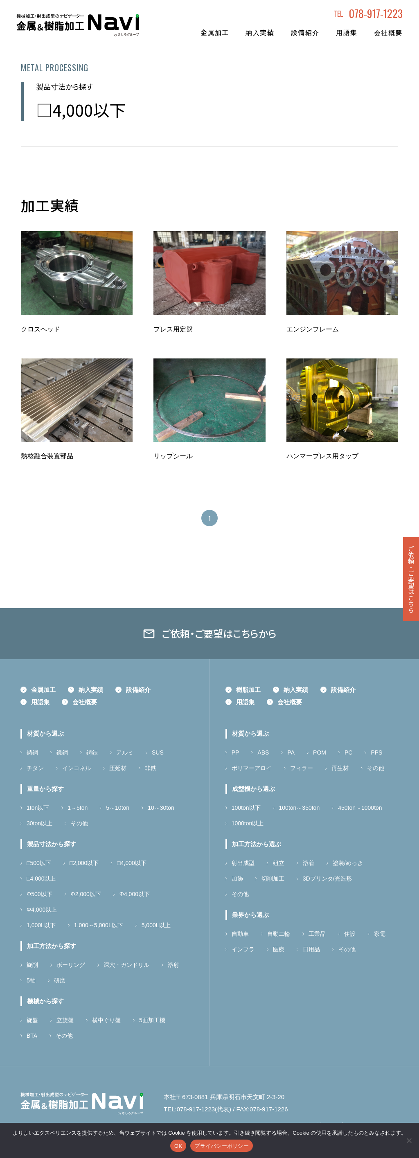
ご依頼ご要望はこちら (411, 579)
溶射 (173, 965)
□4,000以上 (41, 878)
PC (348, 752)
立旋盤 (65, 1020)
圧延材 (117, 768)
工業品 (317, 933)
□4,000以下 (131, 863)
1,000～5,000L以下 (98, 925)
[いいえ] (409, 1140)
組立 (278, 863)
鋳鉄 (92, 752)
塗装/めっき (348, 863)
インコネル (76, 768)
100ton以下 (246, 807)
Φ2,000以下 (86, 894)
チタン (35, 768)
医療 (278, 949)
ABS (263, 752)
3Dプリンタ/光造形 (327, 878)
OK (178, 1146)
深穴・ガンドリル (126, 965)
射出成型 (243, 863)
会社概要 (388, 32)
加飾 (237, 878)
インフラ (243, 949)
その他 (79, 823)
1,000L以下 (41, 925)
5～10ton (117, 807)
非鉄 (150, 768)
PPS (376, 752)
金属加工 (214, 32)
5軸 (31, 980)
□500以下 (39, 863)
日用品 (311, 949)
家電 (379, 933)
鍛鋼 (62, 752)
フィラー (301, 768)
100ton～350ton (299, 807)
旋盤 (32, 1020)
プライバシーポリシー (221, 1146)
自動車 (240, 933)
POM (319, 752)
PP (235, 752)
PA (291, 752)
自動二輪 (278, 933)
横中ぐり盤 (106, 1020)
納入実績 (260, 32)
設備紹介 (305, 32)
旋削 (32, 965)
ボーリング (70, 965)
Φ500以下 (39, 894)
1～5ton (78, 807)
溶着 (308, 863)
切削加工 (272, 878)
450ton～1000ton (360, 807)
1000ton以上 (248, 823)
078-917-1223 (376, 13)
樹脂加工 (248, 689)
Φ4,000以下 (134, 894)
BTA (32, 1035)
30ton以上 (39, 823)
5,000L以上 (156, 925)
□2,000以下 (84, 863)
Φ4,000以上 (42, 909)
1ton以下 (38, 807)
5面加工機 (152, 1020)
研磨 (59, 980)
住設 (350, 933)
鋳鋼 (32, 752)
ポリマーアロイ (252, 768)
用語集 (347, 32)
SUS (158, 752)
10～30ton (161, 807)
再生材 (340, 768)
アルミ (124, 752)
